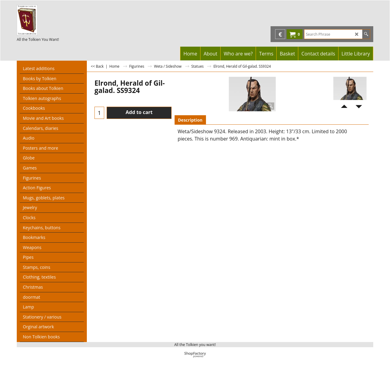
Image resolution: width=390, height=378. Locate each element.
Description (190, 120)
